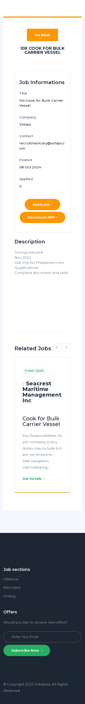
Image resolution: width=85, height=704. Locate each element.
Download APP (42, 217)
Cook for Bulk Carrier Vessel (41, 421)
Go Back (42, 35)
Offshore (10, 579)
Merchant (11, 587)
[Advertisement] (42, 298)
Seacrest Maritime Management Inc (41, 392)
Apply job (42, 204)
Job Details (33, 479)
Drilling (9, 596)
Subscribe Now (26, 650)
